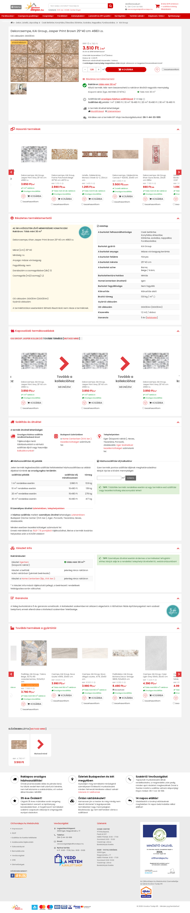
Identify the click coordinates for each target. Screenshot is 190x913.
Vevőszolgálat (17, 855)
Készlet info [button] (21, 548)
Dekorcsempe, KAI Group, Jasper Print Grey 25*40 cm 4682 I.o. (33, 178)
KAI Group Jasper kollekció (27, 338)
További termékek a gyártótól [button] (33, 628)
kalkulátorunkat (25, 450)
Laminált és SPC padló (99, 16)
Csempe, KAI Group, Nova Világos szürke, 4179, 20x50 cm (94, 676)
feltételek (152, 317)
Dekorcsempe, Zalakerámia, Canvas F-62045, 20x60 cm (125, 176)
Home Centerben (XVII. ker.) (77, 438)
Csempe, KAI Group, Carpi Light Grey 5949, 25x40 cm (155, 675)
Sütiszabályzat (17, 846)
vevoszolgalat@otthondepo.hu (140, 9)
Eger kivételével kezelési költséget (118, 447)
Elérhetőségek (17, 864)
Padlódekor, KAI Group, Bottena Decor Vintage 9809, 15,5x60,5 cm (123, 676)
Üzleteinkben (114, 111)
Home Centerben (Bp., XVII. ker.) (38, 578)
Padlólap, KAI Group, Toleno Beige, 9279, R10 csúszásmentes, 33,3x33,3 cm (33, 678)
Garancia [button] (19, 598)
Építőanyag (173, 16)
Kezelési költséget (69, 441)
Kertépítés (120, 16)
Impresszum (17, 828)
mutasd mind (71, 338)
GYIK (13, 860)
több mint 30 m (107, 84)
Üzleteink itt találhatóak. (89, 792)
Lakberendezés (9, 21)
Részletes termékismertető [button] (31, 218)
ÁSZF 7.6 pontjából (42, 530)
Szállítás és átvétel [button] (26, 422)
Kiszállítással (97, 111)
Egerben (24, 562)
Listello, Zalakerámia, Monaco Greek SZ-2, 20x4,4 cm (94, 178)
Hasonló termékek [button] (26, 129)
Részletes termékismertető (100, 78)
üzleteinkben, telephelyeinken (49, 508)
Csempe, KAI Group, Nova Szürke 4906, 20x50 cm (63, 675)
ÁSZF (13, 833)
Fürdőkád (62, 16)
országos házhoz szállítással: (117, 98)
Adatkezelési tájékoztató (22, 842)
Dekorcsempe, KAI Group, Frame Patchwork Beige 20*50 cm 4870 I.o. (63, 178)
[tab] (95, 129)
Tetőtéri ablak (136, 16)
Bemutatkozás (17, 851)
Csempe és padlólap (28, 16)
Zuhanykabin (77, 16)
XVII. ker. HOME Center (66, 10)
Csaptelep (47, 16)
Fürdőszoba (7, 16)
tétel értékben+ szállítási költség (170, 6)
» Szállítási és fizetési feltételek (24, 837)
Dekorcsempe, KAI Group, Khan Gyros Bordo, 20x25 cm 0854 (154, 178)
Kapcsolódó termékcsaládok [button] (32, 331)
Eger (79, 10)
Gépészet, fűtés (156, 16)
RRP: (85, 43)
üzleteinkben (78, 514)
